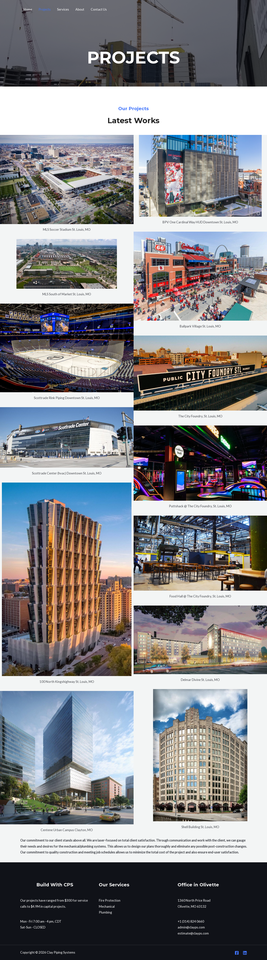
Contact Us (99, 9)
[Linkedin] (245, 953)
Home (27, 9)
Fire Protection (109, 900)
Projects (45, 9)
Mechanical (107, 906)
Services (63, 9)
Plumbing (105, 912)
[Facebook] (237, 953)
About (79, 9)
